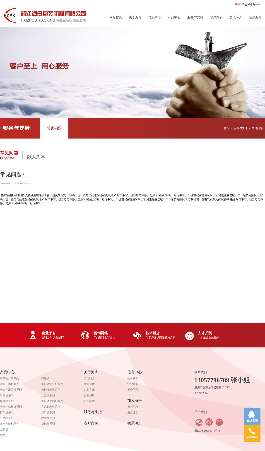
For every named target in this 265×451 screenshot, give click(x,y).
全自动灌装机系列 (11, 389)
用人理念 (132, 412)
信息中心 (154, 17)
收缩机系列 (48, 418)
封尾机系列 (7, 395)
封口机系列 (48, 412)
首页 (226, 128)
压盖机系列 (48, 395)
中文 (238, 4)
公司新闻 (132, 378)
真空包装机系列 (9, 423)
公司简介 (89, 378)
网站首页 (115, 17)
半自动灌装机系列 (52, 384)
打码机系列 (7, 412)
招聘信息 (132, 406)
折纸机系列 (48, 423)
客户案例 (216, 17)
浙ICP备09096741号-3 (207, 430)
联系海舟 (255, 17)
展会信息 (132, 389)
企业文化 (89, 389)
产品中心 (174, 17)
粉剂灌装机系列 (50, 389)
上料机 (4, 429)
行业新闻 (132, 384)
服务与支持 (195, 17)
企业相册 (89, 395)
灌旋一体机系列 (9, 384)
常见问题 (54, 128)
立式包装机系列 (50, 406)
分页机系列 (7, 418)
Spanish (257, 4)
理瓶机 (45, 378)
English (246, 4)
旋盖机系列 (7, 401)
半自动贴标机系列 (52, 401)
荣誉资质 (89, 384)
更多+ (3, 435)
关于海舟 (135, 17)
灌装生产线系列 (9, 378)
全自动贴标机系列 (11, 406)
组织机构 (89, 401)
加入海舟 (235, 17)
